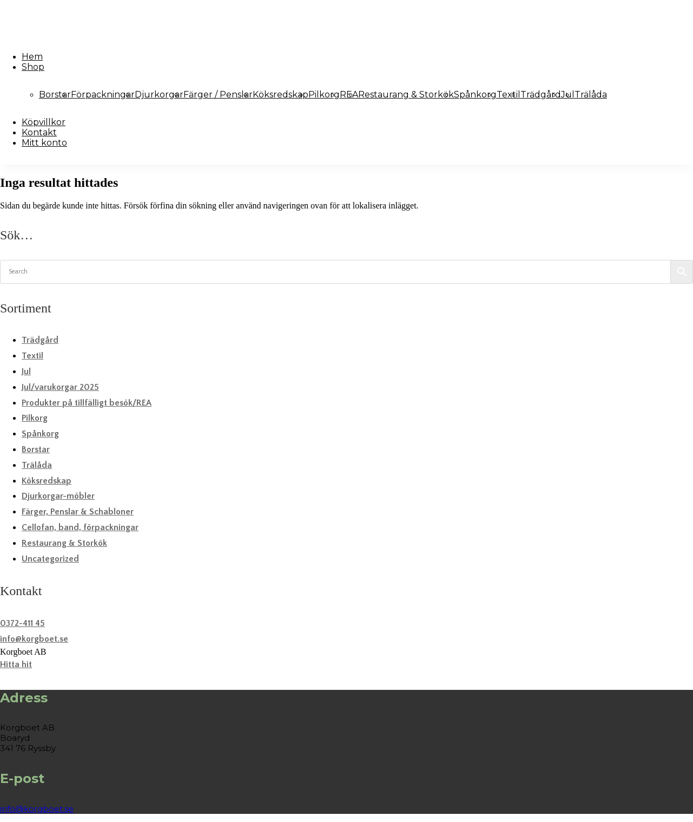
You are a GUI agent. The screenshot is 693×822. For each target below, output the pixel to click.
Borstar (55, 94)
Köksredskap (280, 94)
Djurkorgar (159, 94)
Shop (33, 67)
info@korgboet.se (34, 639)
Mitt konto (44, 143)
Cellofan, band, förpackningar (80, 527)
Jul (26, 371)
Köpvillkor (43, 122)
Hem (32, 56)
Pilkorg (324, 94)
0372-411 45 (22, 623)
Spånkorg (475, 94)
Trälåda (591, 94)
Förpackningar (103, 94)
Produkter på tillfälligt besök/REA (86, 403)
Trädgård (540, 94)
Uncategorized (50, 559)
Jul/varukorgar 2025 (60, 387)
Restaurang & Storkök (406, 94)
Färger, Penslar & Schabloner (78, 512)
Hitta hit (16, 664)
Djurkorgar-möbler (58, 496)
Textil (508, 94)
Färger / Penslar (218, 94)
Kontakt (39, 132)
